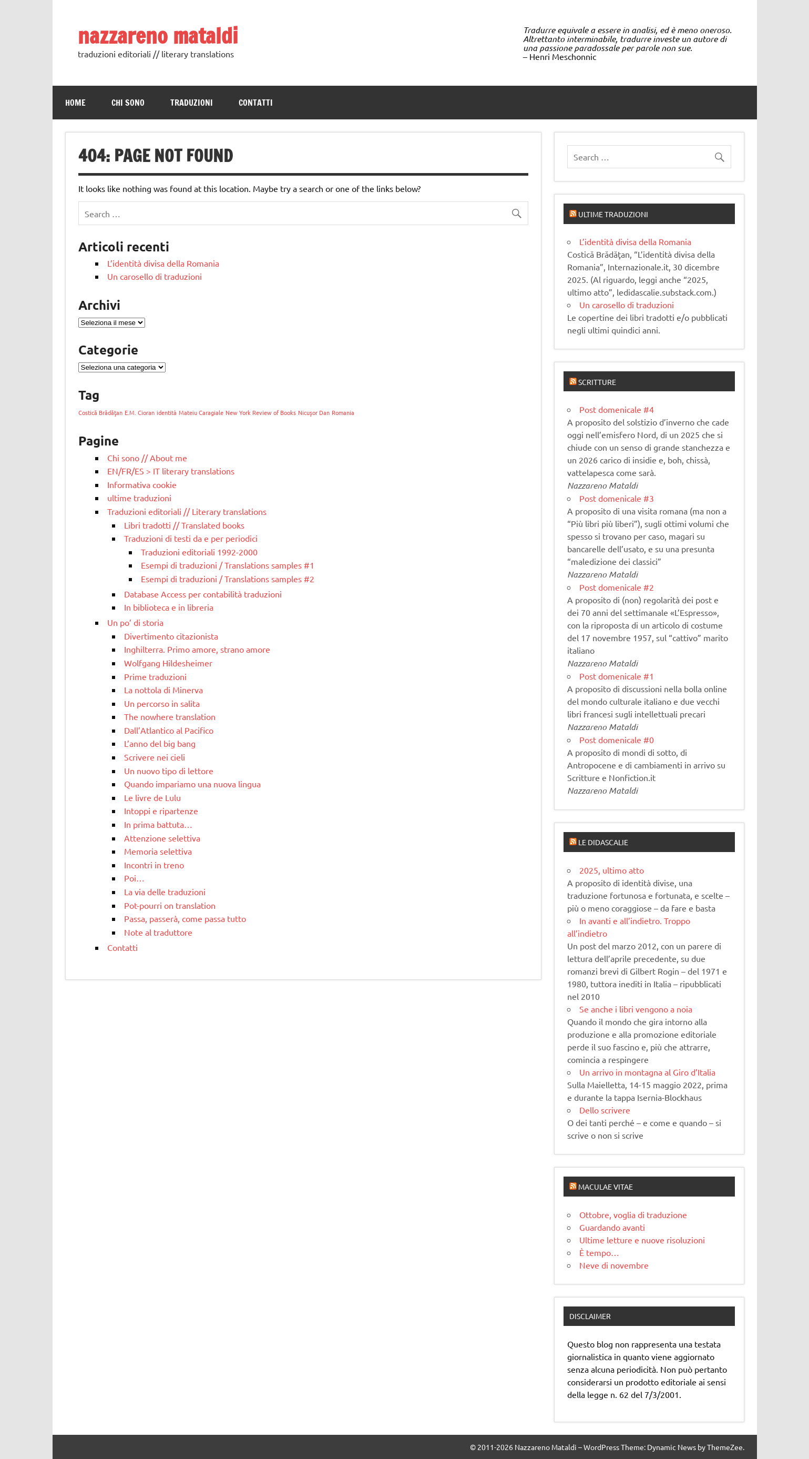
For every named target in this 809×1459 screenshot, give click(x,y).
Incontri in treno (154, 864)
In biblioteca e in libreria (168, 607)
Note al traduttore (158, 932)
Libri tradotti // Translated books (184, 525)
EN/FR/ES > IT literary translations (170, 470)
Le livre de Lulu (152, 797)
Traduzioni (191, 102)
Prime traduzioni (155, 676)
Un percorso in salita (162, 703)
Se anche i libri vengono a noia (635, 1009)
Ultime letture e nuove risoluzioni (642, 1239)
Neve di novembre (614, 1265)
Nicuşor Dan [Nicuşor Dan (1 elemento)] (314, 412)
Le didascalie (603, 842)
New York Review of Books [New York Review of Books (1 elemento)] (261, 412)
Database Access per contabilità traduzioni (203, 594)
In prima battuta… (158, 824)
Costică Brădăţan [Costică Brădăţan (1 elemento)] (100, 412)
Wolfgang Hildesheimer (168, 662)
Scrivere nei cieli (154, 757)
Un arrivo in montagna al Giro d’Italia (647, 1072)
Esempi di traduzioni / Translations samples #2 (227, 578)
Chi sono (128, 102)
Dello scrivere (604, 1110)
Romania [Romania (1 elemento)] (343, 412)
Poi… (134, 878)
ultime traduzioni (139, 497)
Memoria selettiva (158, 851)
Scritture (597, 382)
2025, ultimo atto (611, 870)
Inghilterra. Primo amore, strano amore (197, 649)
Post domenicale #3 (616, 498)
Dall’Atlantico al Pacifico (168, 730)
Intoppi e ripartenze (161, 810)
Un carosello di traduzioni (154, 276)
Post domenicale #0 (616, 739)
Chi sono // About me (147, 457)
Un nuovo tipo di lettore (168, 770)
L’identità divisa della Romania (163, 263)
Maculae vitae (605, 1186)
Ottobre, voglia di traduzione (633, 1214)
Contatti (256, 102)
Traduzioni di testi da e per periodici (191, 538)
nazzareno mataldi (158, 35)
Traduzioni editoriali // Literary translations (187, 511)
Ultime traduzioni (613, 214)
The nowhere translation (170, 716)
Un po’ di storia (135, 622)
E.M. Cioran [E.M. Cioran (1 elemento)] (140, 412)
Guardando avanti (612, 1227)
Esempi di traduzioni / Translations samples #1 (227, 565)
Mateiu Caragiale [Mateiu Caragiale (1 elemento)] (201, 412)
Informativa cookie (142, 484)
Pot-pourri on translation (170, 905)
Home (75, 102)
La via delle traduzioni (165, 891)
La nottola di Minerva (163, 689)
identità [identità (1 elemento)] (167, 412)
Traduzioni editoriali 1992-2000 (199, 551)
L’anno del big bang (160, 743)
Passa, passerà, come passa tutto (185, 918)
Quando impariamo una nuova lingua (192, 783)
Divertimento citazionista (171, 636)
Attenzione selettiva (162, 838)
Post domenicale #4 (616, 409)
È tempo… (599, 1252)
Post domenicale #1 (616, 676)
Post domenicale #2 (616, 587)
